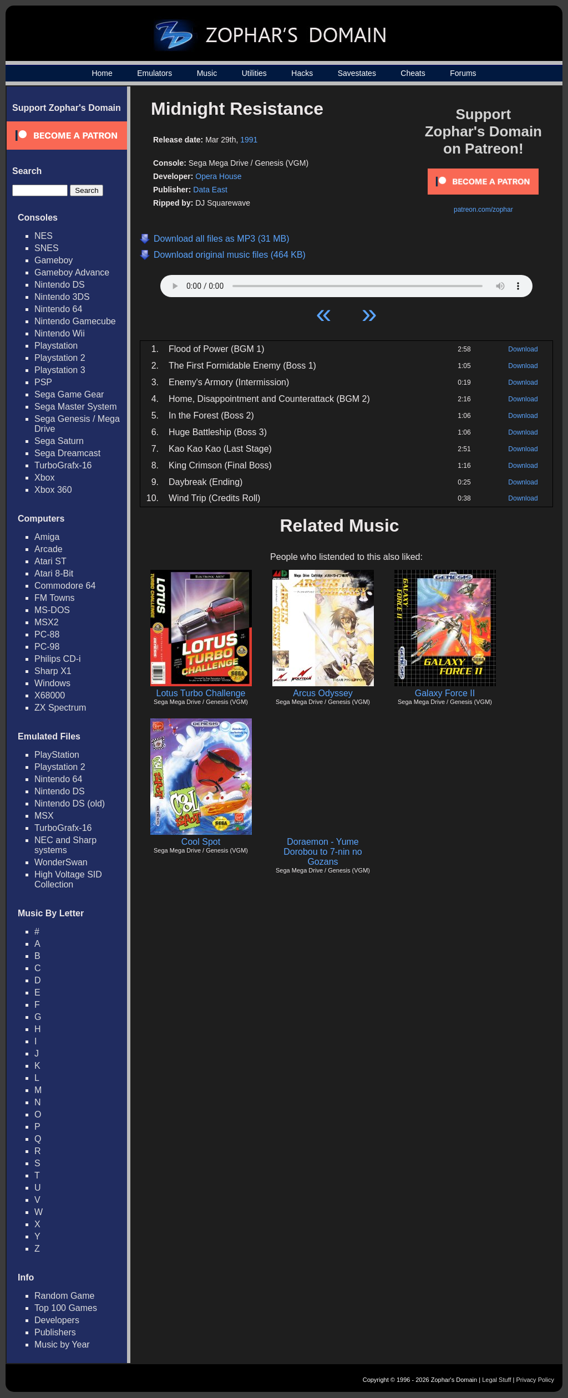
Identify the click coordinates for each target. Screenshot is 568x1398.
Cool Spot (200, 841)
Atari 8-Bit (53, 573)
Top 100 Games (65, 1308)
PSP (43, 382)
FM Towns (54, 598)
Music (207, 73)
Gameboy (53, 260)
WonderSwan (61, 862)
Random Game (64, 1295)
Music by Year (62, 1344)
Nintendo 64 (58, 309)
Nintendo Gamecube (75, 321)
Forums (463, 73)
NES (43, 236)
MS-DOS (52, 610)
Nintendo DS (59, 284)
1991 (248, 139)
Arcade (48, 549)
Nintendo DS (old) (69, 803)
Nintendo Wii (59, 333)
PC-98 (46, 646)
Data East (210, 189)
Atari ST (50, 561)
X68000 (49, 695)
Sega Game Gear (69, 394)
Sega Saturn (59, 441)
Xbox (44, 477)
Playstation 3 (59, 370)
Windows (52, 683)
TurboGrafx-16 (63, 465)
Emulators (154, 73)
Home (102, 73)
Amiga (46, 537)
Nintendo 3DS (62, 297)
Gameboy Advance (71, 272)
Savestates (357, 73)
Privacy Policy (535, 1379)
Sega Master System (75, 406)
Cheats (412, 73)
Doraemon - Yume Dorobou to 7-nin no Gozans (322, 851)
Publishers (55, 1332)
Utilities (254, 73)
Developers (56, 1320)
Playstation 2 (59, 358)
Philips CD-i (57, 659)
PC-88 (46, 634)
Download (522, 349)
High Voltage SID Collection (68, 879)
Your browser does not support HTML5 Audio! (346, 283)
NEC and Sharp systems (65, 845)
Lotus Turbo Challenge (201, 693)
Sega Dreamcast (67, 453)
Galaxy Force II (445, 693)
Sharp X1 (53, 671)
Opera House (218, 176)
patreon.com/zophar (483, 209)
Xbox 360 (53, 489)
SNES (46, 248)
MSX (44, 815)
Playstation (56, 345)
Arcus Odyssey (323, 693)
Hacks (302, 73)
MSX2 (46, 622)
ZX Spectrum (60, 707)
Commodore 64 (64, 585)
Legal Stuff (496, 1379)
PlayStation (56, 754)
